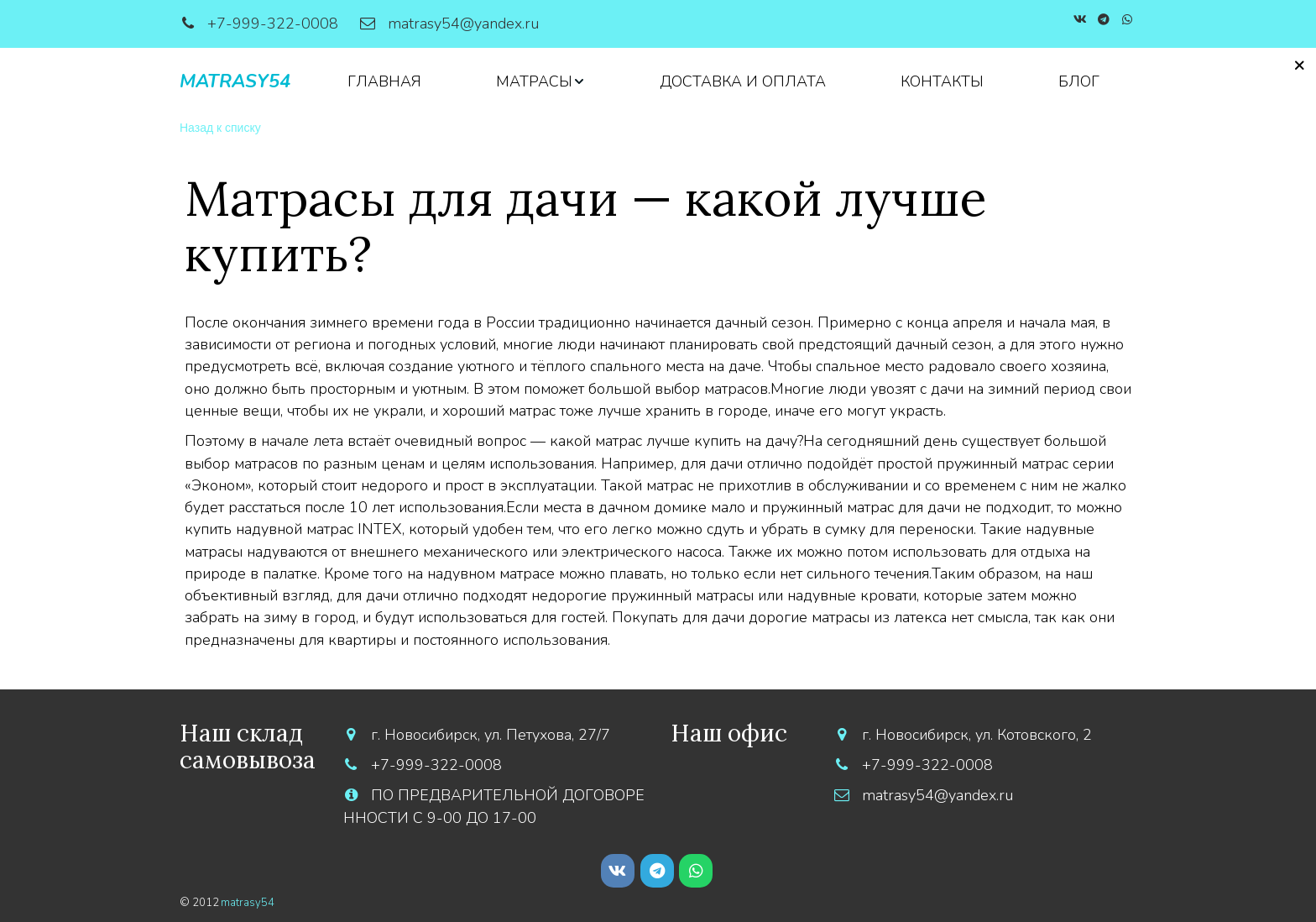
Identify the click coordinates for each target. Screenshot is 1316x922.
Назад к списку (220, 127)
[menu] (723, 81)
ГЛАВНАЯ (384, 81)
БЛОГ (1078, 81)
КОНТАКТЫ (942, 81)
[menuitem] (384, 81)
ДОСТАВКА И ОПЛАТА (743, 81)
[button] (541, 81)
